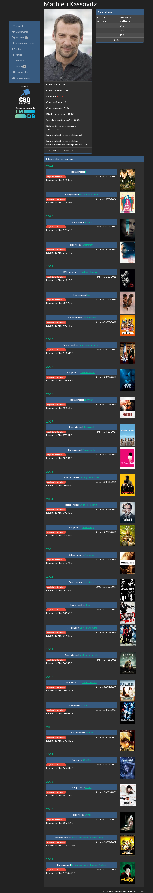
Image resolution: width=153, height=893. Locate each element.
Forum (19, 66)
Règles (17, 54)
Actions (17, 49)
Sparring (88, 399)
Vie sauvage (88, 527)
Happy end (88, 427)
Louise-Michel (89, 682)
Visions (88, 221)
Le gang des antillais (89, 477)
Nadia (88, 787)
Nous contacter (21, 77)
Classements (20, 31)
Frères (88, 171)
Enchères (20, 37)
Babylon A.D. (87, 705)
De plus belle (88, 449)
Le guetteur (88, 582)
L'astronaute (88, 244)
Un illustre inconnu (88, 504)
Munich (89, 732)
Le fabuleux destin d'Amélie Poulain (88, 864)
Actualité (18, 60)
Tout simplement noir (89, 345)
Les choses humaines (89, 272)
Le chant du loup (88, 372)
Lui (88, 294)
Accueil (17, 25)
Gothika (87, 760)
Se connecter (20, 72)
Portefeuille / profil (23, 43)
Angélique (89, 554)
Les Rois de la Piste (88, 194)
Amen (88, 814)
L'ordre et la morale (88, 655)
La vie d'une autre (88, 627)
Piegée (89, 604)
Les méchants (89, 317)
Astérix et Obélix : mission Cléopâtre (89, 837)
